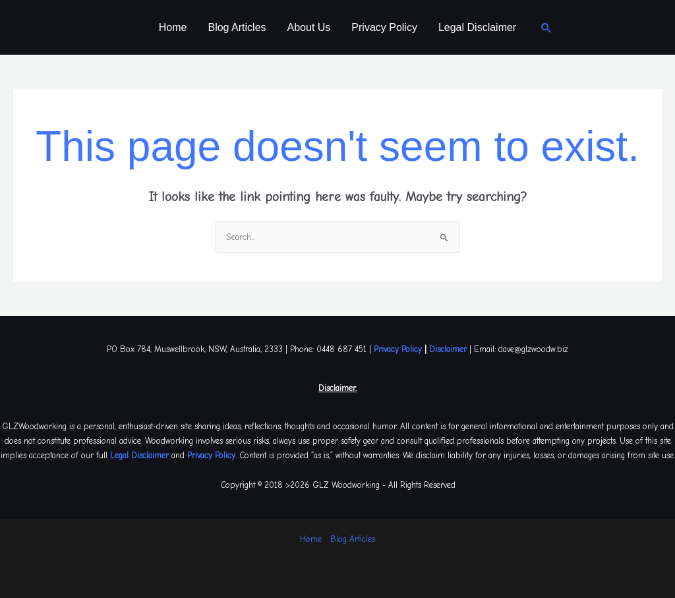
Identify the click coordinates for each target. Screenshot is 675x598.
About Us (309, 27)
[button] (546, 27)
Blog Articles (237, 27)
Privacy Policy (384, 27)
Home (173, 27)
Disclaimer (448, 349)
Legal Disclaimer (477, 27)
